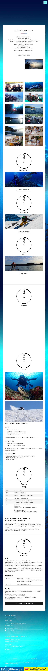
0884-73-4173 (18, 509)
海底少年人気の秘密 (24, 55)
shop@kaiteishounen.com (20, 510)
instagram (14, 630)
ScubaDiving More (24, 189)
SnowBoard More (24, 231)
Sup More (24, 273)
